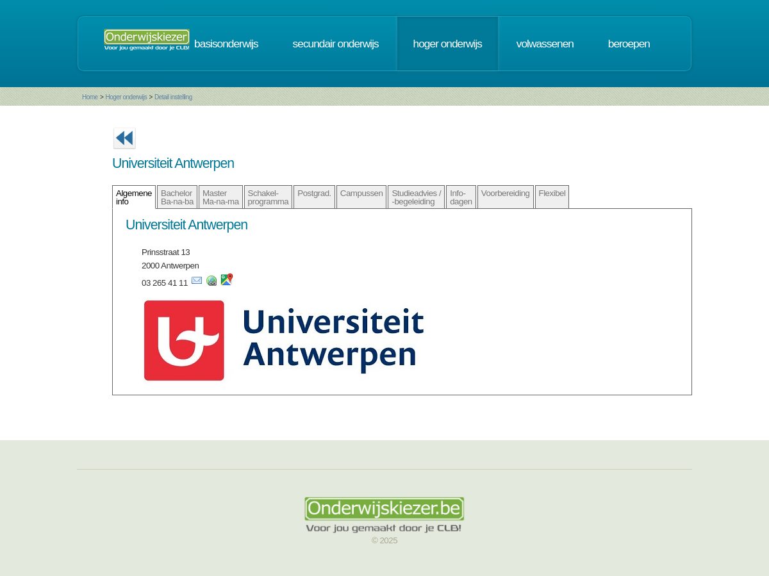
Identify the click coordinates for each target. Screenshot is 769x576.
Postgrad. (314, 193)
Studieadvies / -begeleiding (416, 197)
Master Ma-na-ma (221, 197)
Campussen (361, 193)
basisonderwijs (226, 43)
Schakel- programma (268, 197)
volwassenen (545, 43)
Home (90, 97)
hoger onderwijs (447, 43)
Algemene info (134, 197)
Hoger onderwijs (126, 97)
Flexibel (552, 193)
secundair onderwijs (336, 43)
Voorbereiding (505, 193)
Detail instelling (173, 97)
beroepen (629, 43)
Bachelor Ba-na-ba (177, 197)
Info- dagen (461, 197)
